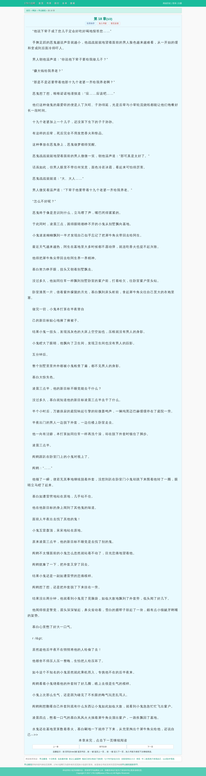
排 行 (56, 3)
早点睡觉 (42, 10)
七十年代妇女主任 (112, 759)
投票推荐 (91, 23)
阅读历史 (167, 3)
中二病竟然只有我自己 (151, 759)
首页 (28, 10)
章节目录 (103, 747)
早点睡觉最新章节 (130, 764)
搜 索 (72, 3)
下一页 (150, 747)
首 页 (41, 3)
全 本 (64, 3)
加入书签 (103, 23)
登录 (174, 3)
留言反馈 (115, 23)
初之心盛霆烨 (75, 759)
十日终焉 (52, 759)
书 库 (49, 3)
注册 (180, 3)
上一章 (55, 747)
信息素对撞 (63, 759)
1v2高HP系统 (168, 759)
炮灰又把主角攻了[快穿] (92, 759)
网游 (34, 10)
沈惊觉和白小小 (128, 759)
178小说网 (29, 3)
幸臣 (138, 759)
